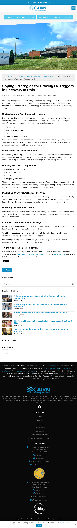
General (53, 95)
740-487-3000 (59, 254)
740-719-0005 (44, 2)
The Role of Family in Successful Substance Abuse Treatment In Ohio (44, 322)
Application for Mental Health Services (55, 17)
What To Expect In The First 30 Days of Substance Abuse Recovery (40, 305)
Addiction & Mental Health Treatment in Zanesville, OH (32, 76)
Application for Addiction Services (20, 17)
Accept (39, 525)
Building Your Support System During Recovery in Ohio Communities (39, 297)
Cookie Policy (64, 523)
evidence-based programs (25, 371)
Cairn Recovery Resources (36, 95)
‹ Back (7, 270)
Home (6, 76)
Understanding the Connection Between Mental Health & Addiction (41, 330)
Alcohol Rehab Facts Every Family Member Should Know (40, 313)
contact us (21, 254)
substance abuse (52, 368)
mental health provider (53, 366)
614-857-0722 (40, 490)
